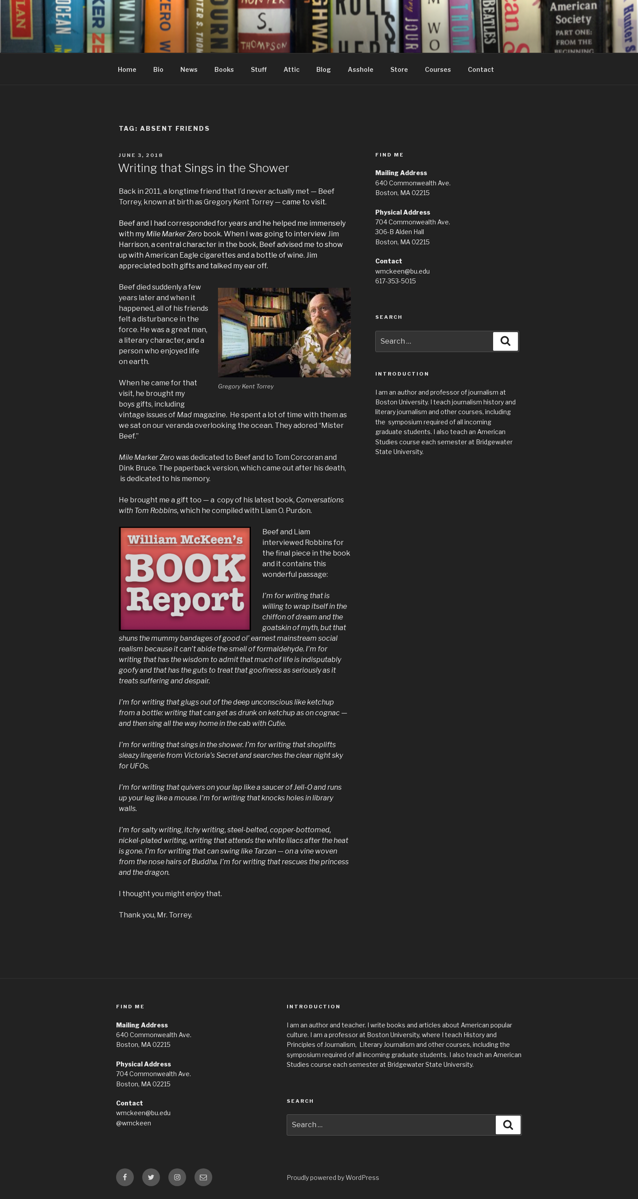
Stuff (259, 69)
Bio (158, 69)
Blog (323, 69)
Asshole (360, 69)
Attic (292, 69)
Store (399, 69)
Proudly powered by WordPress (333, 1177)
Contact (481, 69)
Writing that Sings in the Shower (203, 168)
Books (224, 69)
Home (127, 69)
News (189, 69)
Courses (438, 69)
